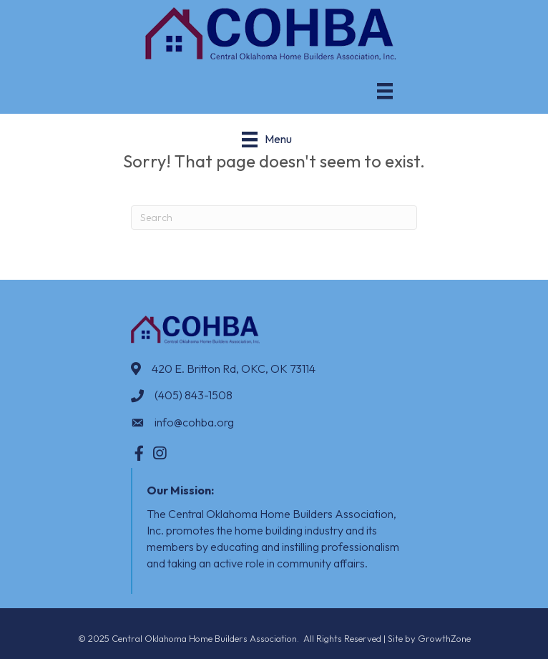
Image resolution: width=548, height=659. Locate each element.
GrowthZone (444, 638)
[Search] (274, 217)
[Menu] (385, 91)
